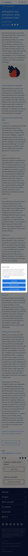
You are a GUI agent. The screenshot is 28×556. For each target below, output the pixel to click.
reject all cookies (14, 285)
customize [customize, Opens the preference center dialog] (14, 281)
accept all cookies (14, 289)
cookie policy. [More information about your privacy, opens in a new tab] (6, 276)
